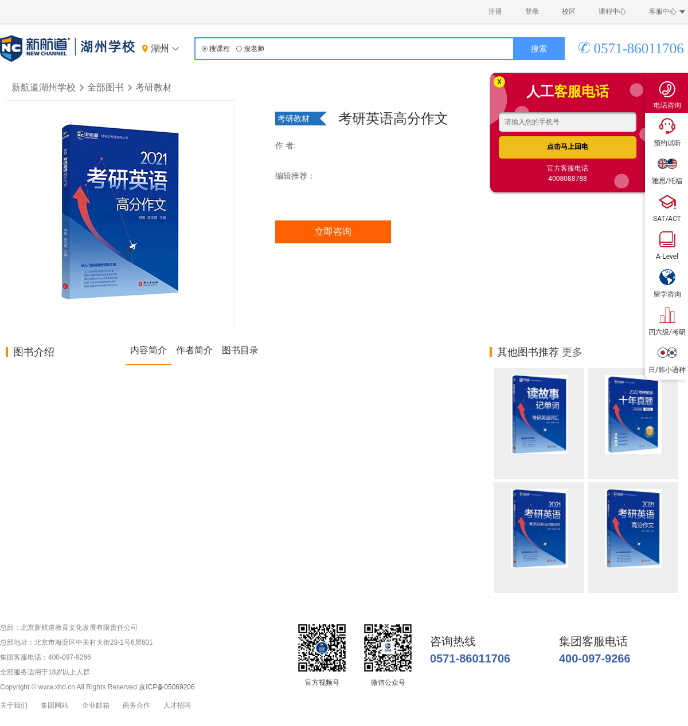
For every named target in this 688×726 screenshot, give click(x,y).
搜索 (539, 48)
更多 (572, 352)
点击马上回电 (567, 147)
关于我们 (14, 705)
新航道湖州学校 (43, 87)
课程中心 (612, 11)
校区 (569, 11)
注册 (495, 11)
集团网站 (54, 705)
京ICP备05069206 (166, 687)
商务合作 (136, 705)
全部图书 (105, 87)
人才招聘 (177, 705)
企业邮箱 (96, 705)
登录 (532, 11)
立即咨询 (333, 231)
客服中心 (667, 11)
